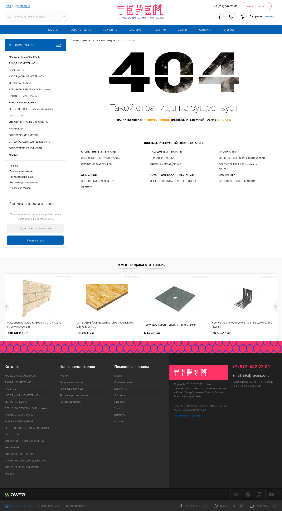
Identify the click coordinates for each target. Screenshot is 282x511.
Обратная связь (81, 29)
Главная (53, 29)
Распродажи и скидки (21, 176)
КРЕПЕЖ (86, 187)
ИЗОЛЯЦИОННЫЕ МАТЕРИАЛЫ (100, 157)
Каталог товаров (35, 45)
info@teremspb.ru (256, 375)
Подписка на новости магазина (31, 204)
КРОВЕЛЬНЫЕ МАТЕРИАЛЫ (98, 151)
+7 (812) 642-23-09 (49, 505)
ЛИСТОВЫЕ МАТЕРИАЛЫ (97, 164)
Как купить (110, 29)
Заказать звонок (256, 6)
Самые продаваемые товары (141, 265)
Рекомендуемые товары (23, 182)
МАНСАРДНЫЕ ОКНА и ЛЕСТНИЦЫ (172, 174)
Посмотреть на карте (187, 415)
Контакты (205, 29)
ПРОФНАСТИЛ (228, 151)
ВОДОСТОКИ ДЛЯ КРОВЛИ (97, 180)
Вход (8, 5)
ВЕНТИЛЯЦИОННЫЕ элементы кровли (238, 166)
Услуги (182, 29)
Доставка (135, 29)
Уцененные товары (20, 188)
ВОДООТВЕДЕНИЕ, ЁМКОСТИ (237, 180)
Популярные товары (21, 171)
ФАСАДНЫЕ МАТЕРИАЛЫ (166, 151)
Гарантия (160, 29)
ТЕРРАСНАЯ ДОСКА (162, 157)
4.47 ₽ (152, 333)
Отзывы (229, 29)
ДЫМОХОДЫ (89, 174)
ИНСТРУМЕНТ (228, 174)
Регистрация (22, 5)
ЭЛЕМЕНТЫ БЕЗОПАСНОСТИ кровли (242, 157)
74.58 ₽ (221, 333)
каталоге (223, 119)
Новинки (14, 165)
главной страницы (156, 119)
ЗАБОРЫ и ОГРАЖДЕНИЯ (165, 164)
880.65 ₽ (85, 333)
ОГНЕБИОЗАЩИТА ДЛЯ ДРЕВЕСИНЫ (173, 180)
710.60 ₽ (17, 333)
